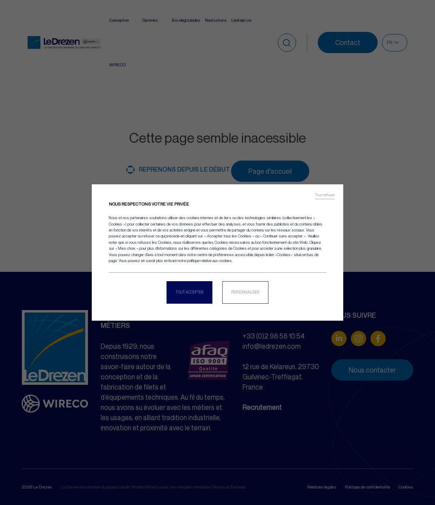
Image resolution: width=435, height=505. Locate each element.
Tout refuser (325, 195)
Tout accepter (189, 292)
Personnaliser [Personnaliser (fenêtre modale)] (245, 292)
